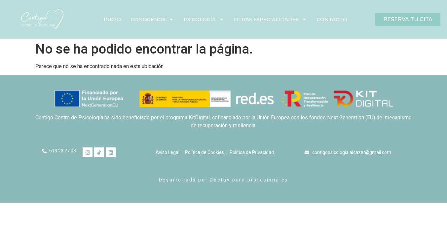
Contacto (332, 19)
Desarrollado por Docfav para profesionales (223, 179)
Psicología (204, 19)
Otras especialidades (270, 19)
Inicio (112, 19)
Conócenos (152, 19)
